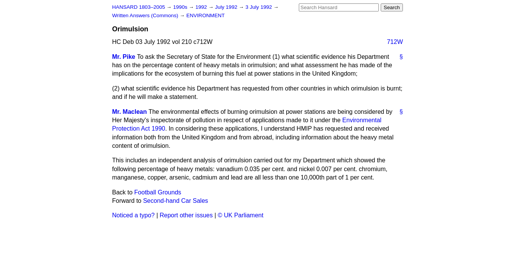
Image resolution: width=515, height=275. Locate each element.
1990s (181, 7)
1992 (202, 7)
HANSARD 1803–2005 (138, 7)
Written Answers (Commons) (146, 15)
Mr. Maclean (129, 111)
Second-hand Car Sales (175, 200)
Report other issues (186, 215)
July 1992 (227, 7)
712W (395, 42)
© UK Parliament (240, 215)
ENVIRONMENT (205, 15)
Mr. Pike (123, 56)
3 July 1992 (259, 7)
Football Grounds (157, 192)
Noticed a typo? (133, 215)
